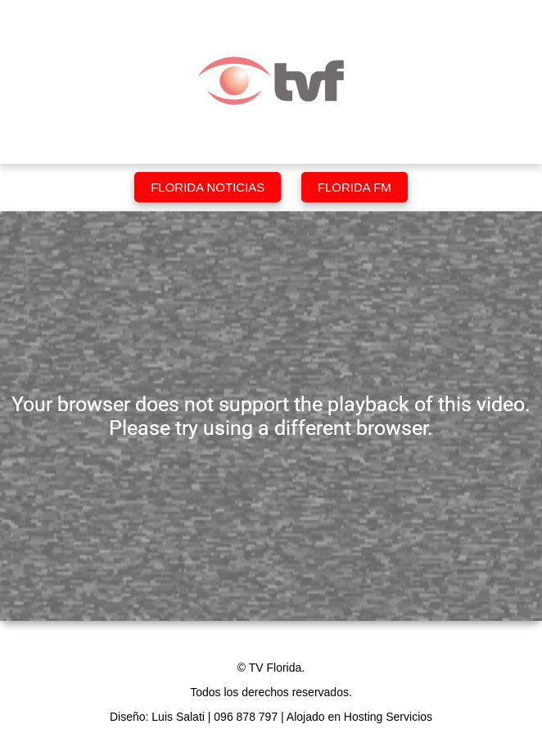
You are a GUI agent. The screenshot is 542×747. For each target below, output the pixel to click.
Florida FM (354, 187)
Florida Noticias (207, 187)
